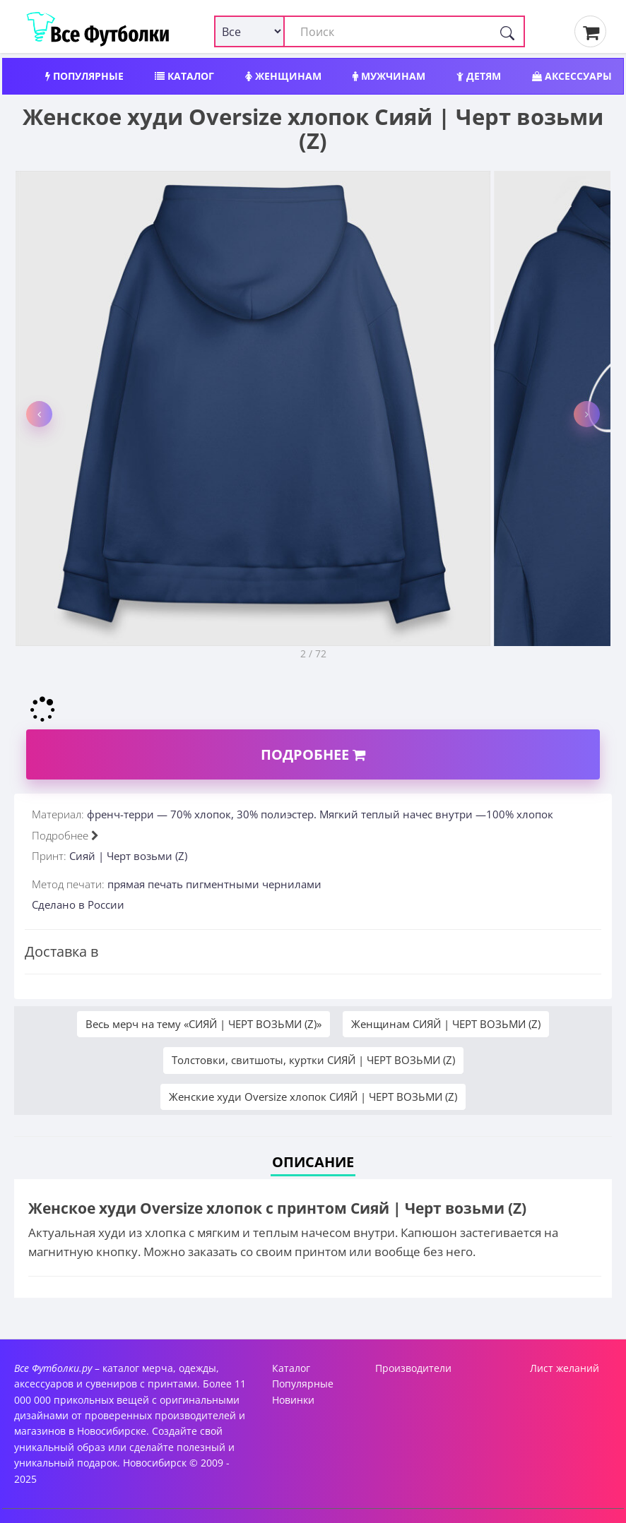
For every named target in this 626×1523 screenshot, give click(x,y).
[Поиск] (507, 31)
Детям (478, 76)
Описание (313, 1161)
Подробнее (313, 754)
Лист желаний (564, 1368)
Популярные (84, 76)
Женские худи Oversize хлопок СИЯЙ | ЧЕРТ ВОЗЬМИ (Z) (313, 1096)
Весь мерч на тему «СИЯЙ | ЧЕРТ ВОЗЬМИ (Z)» (203, 1024)
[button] (39, 414)
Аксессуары (572, 76)
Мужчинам (389, 76)
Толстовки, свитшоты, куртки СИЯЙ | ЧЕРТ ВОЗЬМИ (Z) (313, 1060)
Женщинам (283, 76)
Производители (413, 1368)
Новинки (293, 1399)
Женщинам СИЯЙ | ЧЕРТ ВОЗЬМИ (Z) (446, 1024)
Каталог (184, 76)
